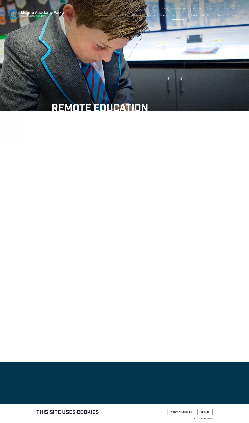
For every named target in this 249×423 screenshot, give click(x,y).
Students (150, 15)
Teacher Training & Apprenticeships (181, 8)
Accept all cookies (181, 412)
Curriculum (178, 15)
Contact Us (233, 15)
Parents (136, 15)
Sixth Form (207, 15)
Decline (205, 412)
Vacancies (212, 8)
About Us (123, 15)
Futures (192, 15)
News (220, 15)
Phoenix (163, 15)
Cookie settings (203, 419)
